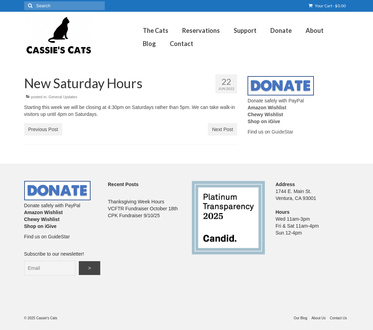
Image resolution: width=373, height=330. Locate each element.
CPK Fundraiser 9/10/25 (134, 215)
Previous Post (43, 129)
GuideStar (282, 132)
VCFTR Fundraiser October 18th (143, 208)
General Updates (62, 97)
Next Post (222, 129)
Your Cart (327, 5)
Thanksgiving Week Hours (136, 201)
